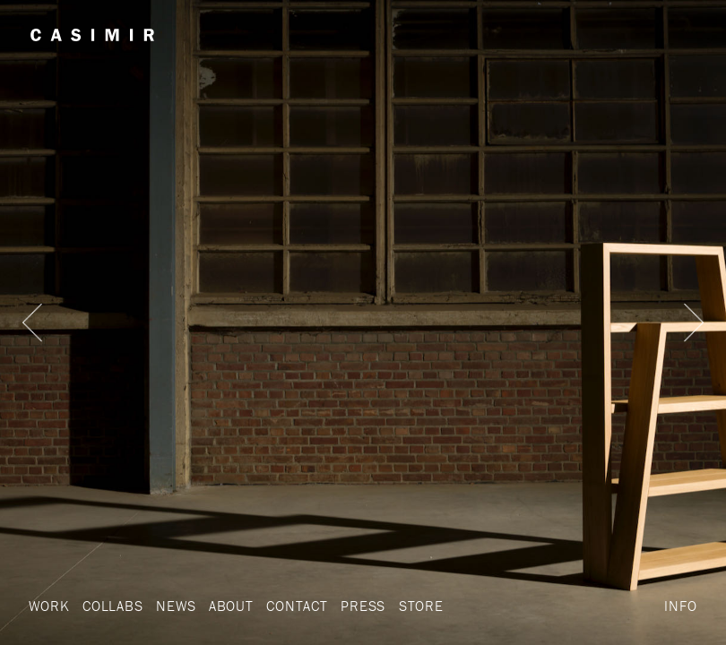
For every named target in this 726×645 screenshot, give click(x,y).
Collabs (112, 606)
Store (421, 606)
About (231, 606)
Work (49, 606)
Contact (297, 606)
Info (680, 606)
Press (363, 606)
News (175, 606)
